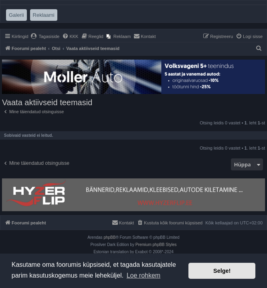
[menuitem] (45, 36)
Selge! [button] (222, 271)
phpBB (109, 237)
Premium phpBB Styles (156, 244)
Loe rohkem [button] (144, 275)
